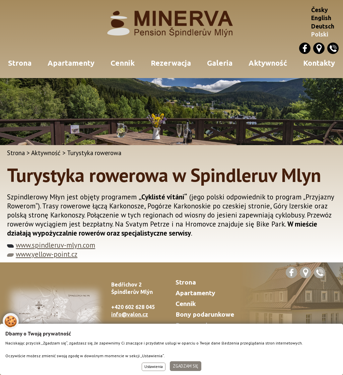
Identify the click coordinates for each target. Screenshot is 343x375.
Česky (319, 10)
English (321, 18)
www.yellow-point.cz (46, 254)
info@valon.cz (129, 314)
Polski (319, 34)
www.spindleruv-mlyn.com (55, 245)
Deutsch (322, 26)
